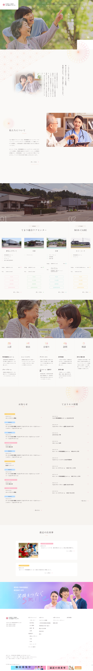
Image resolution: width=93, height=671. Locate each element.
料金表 (11, 276)
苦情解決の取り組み (73, 3)
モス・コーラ (33, 644)
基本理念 (32, 623)
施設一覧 (32, 628)
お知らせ (66, 6)
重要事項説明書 (11, 287)
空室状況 (44, 3)
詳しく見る (34, 162)
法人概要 (32, 625)
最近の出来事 (42, 628)
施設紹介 (48, 6)
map (19, 267)
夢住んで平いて (33, 636)
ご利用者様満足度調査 (62, 3)
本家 (31, 639)
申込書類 (11, 280)
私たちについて (38, 6)
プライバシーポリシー (59, 620)
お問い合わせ (86, 5)
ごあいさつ (32, 620)
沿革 (31, 631)
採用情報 (74, 6)
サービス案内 (57, 6)
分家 (31, 641)
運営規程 (11, 284)
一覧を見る (37, 510)
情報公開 (55, 623)
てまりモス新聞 (54, 3)
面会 (48, 3)
